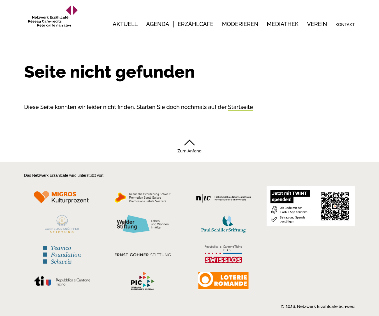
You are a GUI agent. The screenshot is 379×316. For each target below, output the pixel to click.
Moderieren (240, 24)
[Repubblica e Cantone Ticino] (62, 282)
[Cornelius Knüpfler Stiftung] (62, 225)
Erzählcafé (195, 24)
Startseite (240, 107)
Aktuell (125, 24)
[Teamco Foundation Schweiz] (62, 254)
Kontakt (345, 24)
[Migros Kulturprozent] (62, 199)
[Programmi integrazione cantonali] (142, 282)
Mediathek (283, 24)
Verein (317, 24)
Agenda (157, 24)
